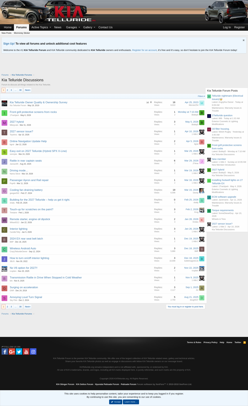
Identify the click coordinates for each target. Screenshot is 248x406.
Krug (195, 212)
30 (20, 90)
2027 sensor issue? (22, 131)
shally (13, 203)
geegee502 (16, 193)
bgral (13, 144)
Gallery (87, 27)
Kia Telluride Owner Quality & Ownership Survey (40, 102)
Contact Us (105, 27)
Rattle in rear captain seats (27, 160)
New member (220, 161)
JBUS (13, 261)
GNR (13, 290)
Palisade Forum (128, 384)
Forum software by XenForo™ (164, 384)
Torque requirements (224, 216)
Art (196, 290)
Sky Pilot (15, 300)
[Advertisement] (124, 65)
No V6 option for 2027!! (25, 267)
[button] (50, 27)
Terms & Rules (194, 342)
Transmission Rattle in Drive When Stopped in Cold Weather (47, 277)
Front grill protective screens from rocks (34, 112)
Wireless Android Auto (24, 248)
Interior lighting (20, 228)
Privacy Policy (210, 342)
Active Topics (39, 27)
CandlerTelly (16, 232)
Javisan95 (15, 164)
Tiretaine (15, 213)
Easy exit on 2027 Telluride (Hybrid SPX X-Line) (39, 151)
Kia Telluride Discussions (224, 157)
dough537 (193, 300)
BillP (13, 242)
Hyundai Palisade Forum (107, 384)
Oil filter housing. (222, 128)
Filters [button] (199, 96)
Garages (71, 27)
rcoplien (14, 271)
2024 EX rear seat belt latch (27, 238)
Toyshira (14, 135)
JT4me (194, 163)
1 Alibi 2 (193, 134)
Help (222, 342)
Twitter (238, 342)
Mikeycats (15, 125)
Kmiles (194, 222)
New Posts (6, 33)
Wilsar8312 (16, 222)
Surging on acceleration (25, 287)
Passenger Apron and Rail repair (30, 180)
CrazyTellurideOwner (20, 251)
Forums (21, 27)
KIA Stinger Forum (65, 384)
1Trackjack (15, 115)
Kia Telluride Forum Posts (224, 90)
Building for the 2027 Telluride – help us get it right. (41, 199)
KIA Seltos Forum (84, 384)
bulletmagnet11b (190, 261)
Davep (194, 193)
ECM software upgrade (225, 202)
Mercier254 (192, 105)
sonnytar (15, 154)
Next (27, 90)
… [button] (16, 90)
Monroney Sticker (22, 33)
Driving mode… (20, 170)
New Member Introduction (225, 170)
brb (12, 281)
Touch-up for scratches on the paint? (33, 209)
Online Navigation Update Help (29, 141)
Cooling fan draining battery (27, 189)
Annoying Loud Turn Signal (27, 297)
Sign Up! (9, 43)
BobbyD (193, 115)
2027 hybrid (18, 121)
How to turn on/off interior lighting (31, 258)
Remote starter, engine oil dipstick (31, 219)
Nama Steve (16, 174)
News (57, 27)
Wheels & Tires (220, 225)
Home (8, 27)
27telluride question (223, 115)
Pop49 (14, 183)
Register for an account (144, 50)
